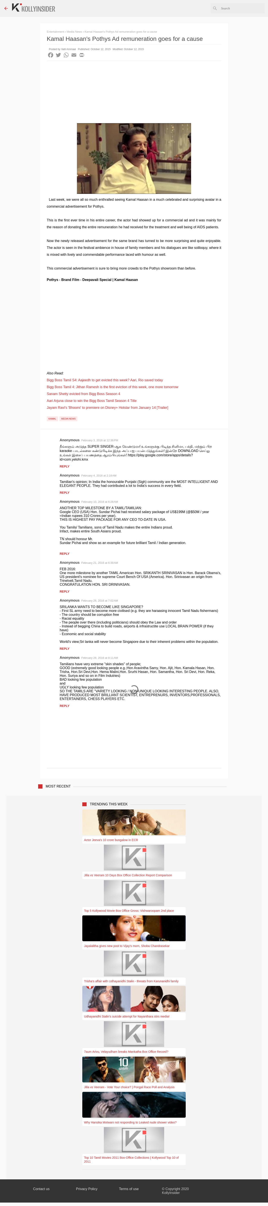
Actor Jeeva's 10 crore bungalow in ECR (111, 840)
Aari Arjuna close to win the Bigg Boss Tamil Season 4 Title (92, 401)
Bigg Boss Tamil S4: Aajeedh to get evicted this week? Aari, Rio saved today (105, 380)
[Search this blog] (242, 8)
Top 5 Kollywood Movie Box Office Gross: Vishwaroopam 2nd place (129, 910)
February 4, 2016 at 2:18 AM (98, 475)
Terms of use (129, 1189)
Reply (64, 466)
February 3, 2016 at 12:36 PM (99, 440)
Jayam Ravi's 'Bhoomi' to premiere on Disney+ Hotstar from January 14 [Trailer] (107, 407)
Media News (68, 418)
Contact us (41, 1189)
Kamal (52, 418)
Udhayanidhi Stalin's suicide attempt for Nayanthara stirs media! (126, 1016)
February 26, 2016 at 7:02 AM (99, 600)
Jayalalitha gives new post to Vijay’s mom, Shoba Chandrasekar (127, 946)
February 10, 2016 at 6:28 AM (99, 501)
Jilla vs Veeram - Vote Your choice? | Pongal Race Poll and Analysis (129, 1087)
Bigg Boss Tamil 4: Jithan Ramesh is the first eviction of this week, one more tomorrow (112, 387)
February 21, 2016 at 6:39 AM (99, 562)
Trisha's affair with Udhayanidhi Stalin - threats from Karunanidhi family (131, 981)
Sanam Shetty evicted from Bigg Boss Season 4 (83, 394)
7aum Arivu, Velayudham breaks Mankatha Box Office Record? (126, 1051)
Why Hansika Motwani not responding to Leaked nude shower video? (130, 1122)
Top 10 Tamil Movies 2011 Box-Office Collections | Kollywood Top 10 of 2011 (131, 1159)
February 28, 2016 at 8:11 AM (99, 657)
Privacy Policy (87, 1189)
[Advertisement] (134, 93)
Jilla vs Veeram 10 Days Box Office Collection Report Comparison (128, 875)
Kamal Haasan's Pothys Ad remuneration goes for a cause (121, 31)
